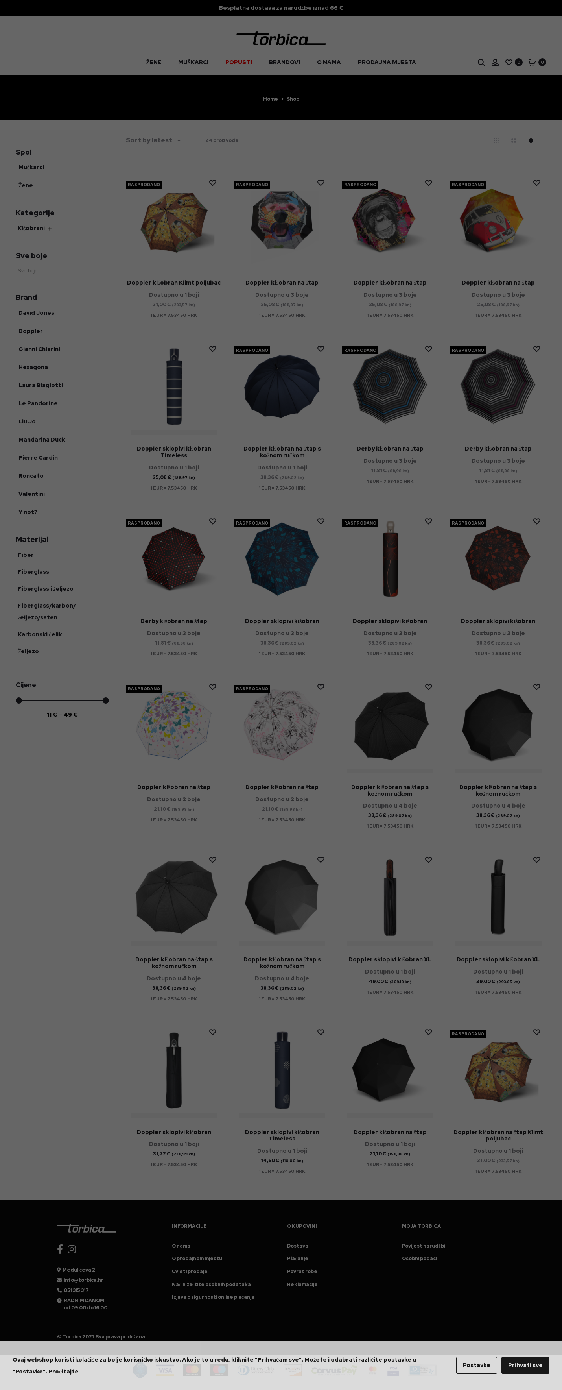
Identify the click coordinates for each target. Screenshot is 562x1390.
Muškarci (193, 66)
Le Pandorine (38, 403)
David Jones (36, 312)
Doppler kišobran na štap (282, 282)
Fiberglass (33, 571)
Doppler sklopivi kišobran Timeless (174, 452)
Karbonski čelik (40, 634)
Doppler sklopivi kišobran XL (389, 959)
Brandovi (284, 66)
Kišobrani (31, 228)
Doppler (30, 331)
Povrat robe (302, 1271)
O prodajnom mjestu (197, 1258)
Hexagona (33, 367)
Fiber (26, 554)
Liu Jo (27, 421)
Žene (153, 66)
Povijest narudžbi (423, 1246)
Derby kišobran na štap (390, 448)
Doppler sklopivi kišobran (282, 621)
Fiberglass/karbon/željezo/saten (47, 611)
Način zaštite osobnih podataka (211, 1284)
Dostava (297, 1246)
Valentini (31, 493)
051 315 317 (76, 1290)
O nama (329, 66)
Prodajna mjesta (387, 66)
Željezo (28, 651)
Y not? (27, 512)
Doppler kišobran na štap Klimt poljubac (498, 1135)
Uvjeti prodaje (190, 1271)
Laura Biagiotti (40, 385)
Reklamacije (302, 1284)
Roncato (31, 475)
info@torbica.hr (83, 1280)
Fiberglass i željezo (46, 588)
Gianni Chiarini (39, 349)
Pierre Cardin (38, 457)
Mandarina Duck (41, 439)
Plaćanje (297, 1258)
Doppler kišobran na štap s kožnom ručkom (282, 452)
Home (270, 99)
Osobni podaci (419, 1258)
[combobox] (153, 140)
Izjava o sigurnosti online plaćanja (213, 1297)
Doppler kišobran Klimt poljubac (174, 282)
